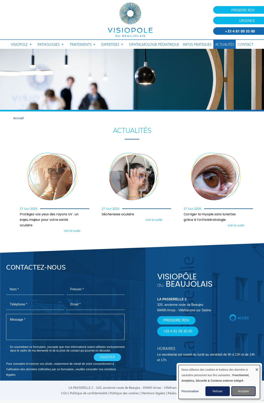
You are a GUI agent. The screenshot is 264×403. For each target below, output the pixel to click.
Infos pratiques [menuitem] (197, 44)
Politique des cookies (124, 393)
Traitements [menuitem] (82, 45)
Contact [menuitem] (245, 44)
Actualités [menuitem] (224, 44)
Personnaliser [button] (190, 391)
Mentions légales (153, 393)
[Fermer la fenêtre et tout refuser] (257, 367)
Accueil (18, 118)
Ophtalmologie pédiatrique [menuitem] (154, 44)
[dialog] (219, 382)
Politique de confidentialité (88, 393)
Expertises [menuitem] (111, 45)
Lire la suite (72, 231)
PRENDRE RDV (243, 9)
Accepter (243, 391)
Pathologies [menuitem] (50, 45)
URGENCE (247, 20)
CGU (64, 393)
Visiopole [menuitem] (21, 45)
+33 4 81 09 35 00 (240, 31)
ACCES (243, 318)
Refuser (218, 391)
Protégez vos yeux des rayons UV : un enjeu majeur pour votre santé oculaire (49, 220)
